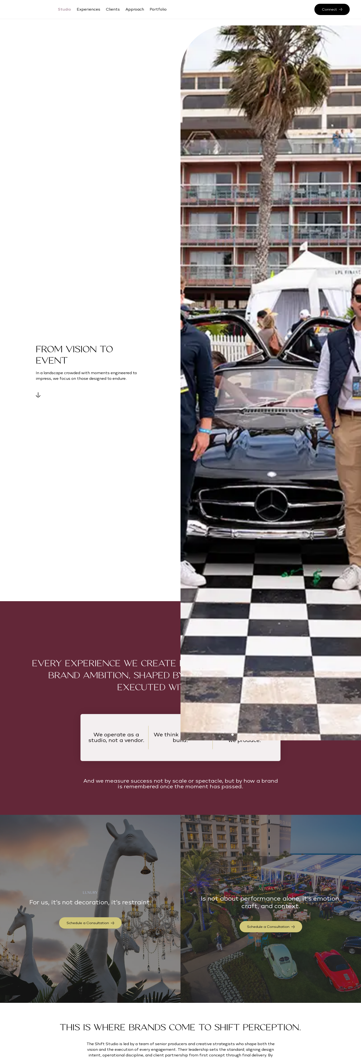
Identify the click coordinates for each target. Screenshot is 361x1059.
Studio (64, 9)
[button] (232, 734)
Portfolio (158, 9)
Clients (113, 9)
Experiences (88, 9)
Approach (134, 9)
